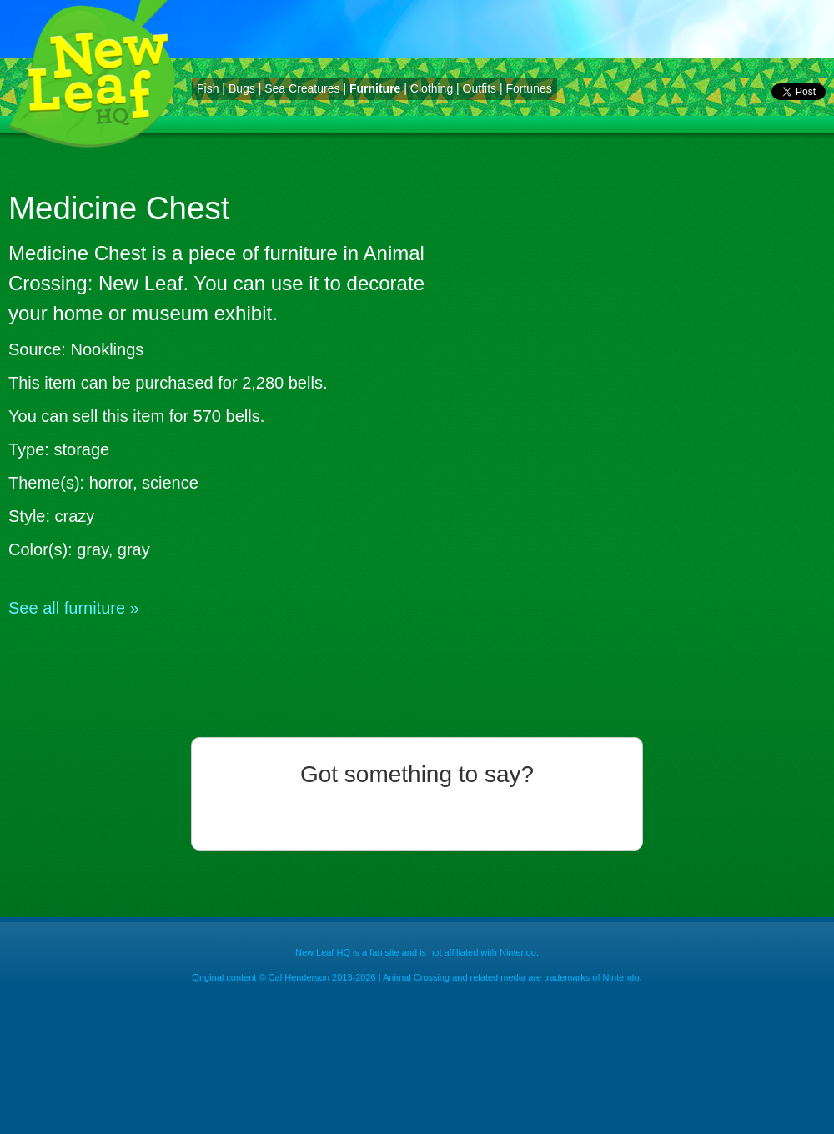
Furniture (374, 88)
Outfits (479, 88)
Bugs (242, 88)
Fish (208, 88)
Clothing (431, 88)
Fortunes (528, 88)
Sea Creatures (301, 88)
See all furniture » (73, 608)
